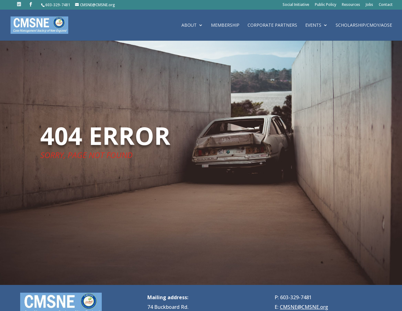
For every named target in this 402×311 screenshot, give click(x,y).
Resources (351, 5)
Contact (386, 5)
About (189, 25)
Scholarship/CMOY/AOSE (364, 25)
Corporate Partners (272, 25)
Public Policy (325, 5)
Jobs (369, 5)
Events (313, 25)
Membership (225, 25)
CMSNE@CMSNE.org (304, 307)
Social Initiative (296, 5)
